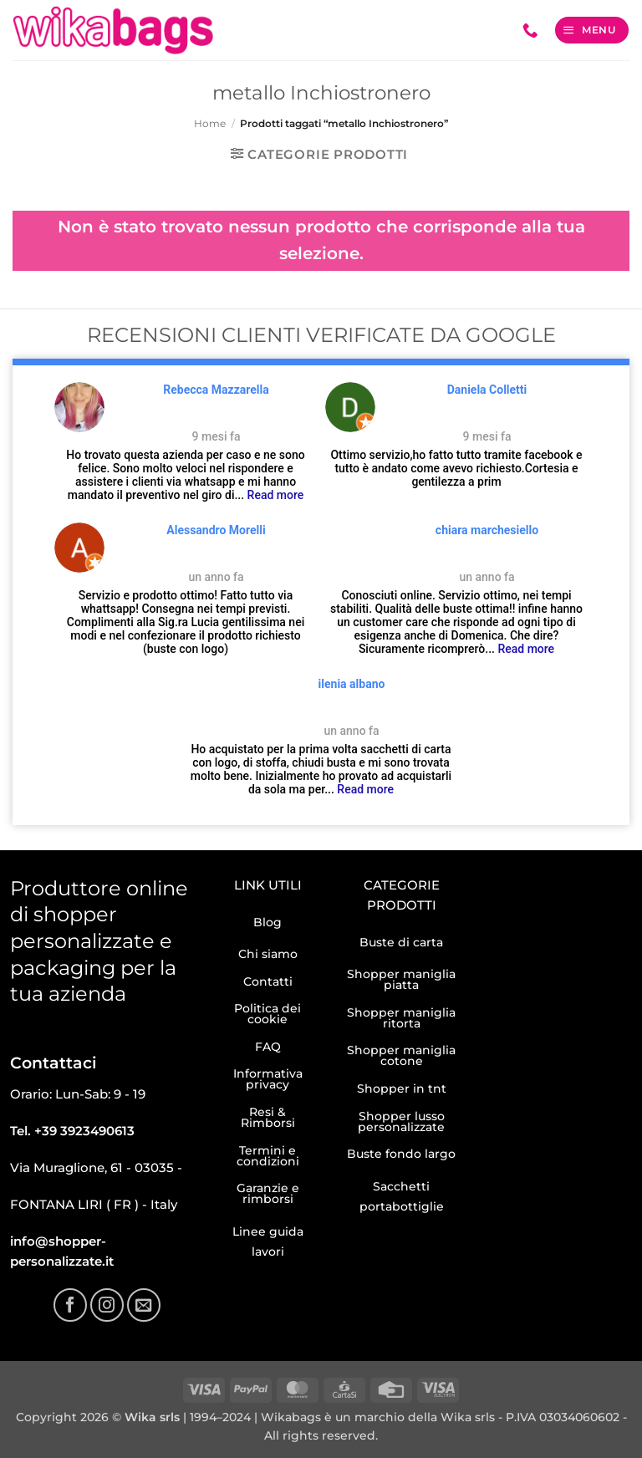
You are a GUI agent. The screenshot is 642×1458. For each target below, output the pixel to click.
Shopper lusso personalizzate (401, 1121)
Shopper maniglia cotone (401, 1055)
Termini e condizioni (268, 1156)
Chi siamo (268, 953)
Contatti (268, 981)
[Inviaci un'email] (143, 1305)
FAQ (268, 1046)
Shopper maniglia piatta (401, 979)
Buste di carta (401, 942)
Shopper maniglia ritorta (401, 1018)
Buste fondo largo (401, 1153)
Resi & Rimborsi (268, 1117)
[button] (591, 30)
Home (210, 123)
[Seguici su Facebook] (70, 1305)
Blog (267, 922)
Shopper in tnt (401, 1088)
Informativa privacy (268, 1079)
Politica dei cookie (267, 1014)
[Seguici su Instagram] (107, 1305)
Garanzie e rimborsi (268, 1193)
